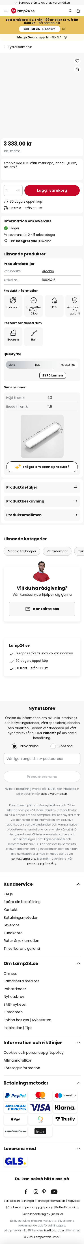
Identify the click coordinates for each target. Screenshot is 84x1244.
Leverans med (20, 1148)
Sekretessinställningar (19, 1201)
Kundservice (18, 884)
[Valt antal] (13, 190)
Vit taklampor (57, 551)
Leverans (11, 925)
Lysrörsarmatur (20, 47)
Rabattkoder (15, 989)
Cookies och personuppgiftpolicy (30, 1207)
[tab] (42, 916)
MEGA (40, 29)
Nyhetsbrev (14, 996)
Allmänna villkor (18, 1060)
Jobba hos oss (16, 1020)
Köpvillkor (74, 1201)
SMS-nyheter (15, 1004)
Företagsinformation (22, 1068)
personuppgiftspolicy (41, 863)
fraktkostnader (54, 1230)
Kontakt (11, 909)
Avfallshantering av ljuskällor (43, 1214)
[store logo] (25, 10)
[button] (77, 61)
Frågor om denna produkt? (46, 467)
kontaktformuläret (23, 859)
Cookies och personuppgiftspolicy (34, 1052)
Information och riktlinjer (33, 1042)
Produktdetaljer (21, 487)
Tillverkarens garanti (22, 948)
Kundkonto (13, 933)
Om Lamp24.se (21, 963)
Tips (28, 1027)
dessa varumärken (54, 794)
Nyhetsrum (41, 1020)
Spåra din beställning (22, 901)
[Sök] (70, 10)
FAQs (8, 894)
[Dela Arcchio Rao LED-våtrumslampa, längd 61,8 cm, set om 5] (77, 69)
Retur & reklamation (21, 940)
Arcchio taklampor (21, 551)
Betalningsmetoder (21, 917)
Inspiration (13, 1027)
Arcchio (48, 271)
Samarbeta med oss (21, 981)
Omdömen (13, 1012)
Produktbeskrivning (25, 501)
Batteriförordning (67, 1207)
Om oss (10, 973)
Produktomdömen (24, 515)
